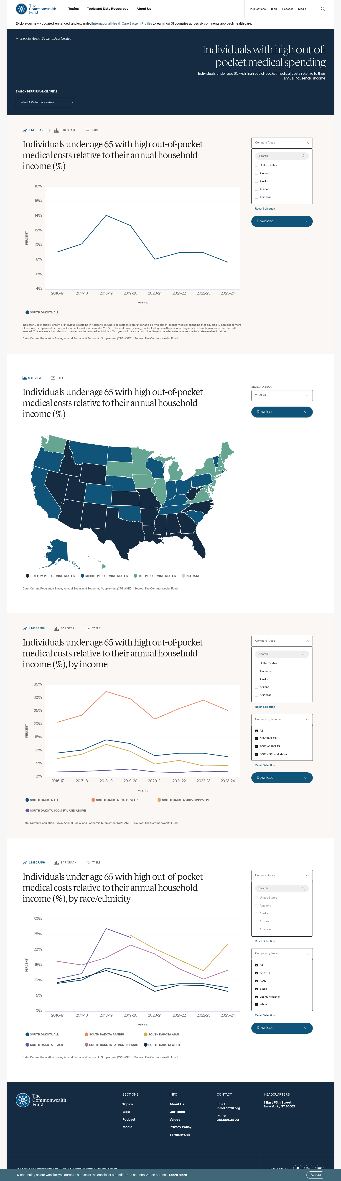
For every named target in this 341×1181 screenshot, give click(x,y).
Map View (34, 378)
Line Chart (37, 130)
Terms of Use (180, 1135)
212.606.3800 (228, 1120)
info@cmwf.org (228, 1108)
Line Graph (37, 628)
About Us (177, 1104)
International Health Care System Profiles (122, 23)
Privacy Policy (180, 1127)
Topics (127, 1104)
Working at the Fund (154, 10)
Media (302, 9)
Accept (316, 1174)
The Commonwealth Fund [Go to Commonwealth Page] (161, 338)
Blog (274, 9)
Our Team (177, 1112)
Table (96, 130)
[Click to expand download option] (282, 221)
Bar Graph (68, 130)
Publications (258, 9)
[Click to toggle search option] (323, 9)
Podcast (287, 9)
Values (175, 1119)
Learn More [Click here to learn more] (178, 1175)
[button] (46, 102)
